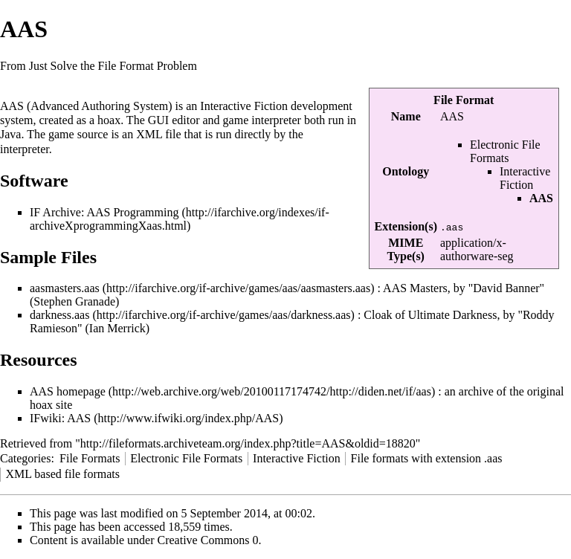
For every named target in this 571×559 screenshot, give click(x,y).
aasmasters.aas (65, 288)
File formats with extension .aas (427, 458)
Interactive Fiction (525, 178)
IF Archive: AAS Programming (104, 212)
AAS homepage (68, 391)
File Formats (89, 458)
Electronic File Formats (505, 151)
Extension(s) (406, 226)
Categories (25, 458)
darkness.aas (59, 314)
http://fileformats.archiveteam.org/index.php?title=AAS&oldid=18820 (248, 443)
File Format (463, 100)
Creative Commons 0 (208, 540)
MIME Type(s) (406, 249)
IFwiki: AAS (60, 418)
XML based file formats (62, 474)
